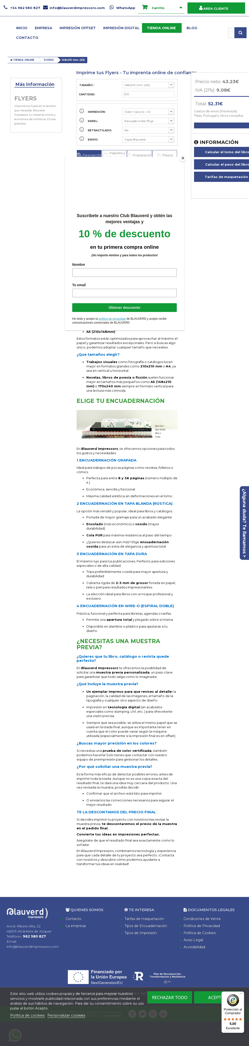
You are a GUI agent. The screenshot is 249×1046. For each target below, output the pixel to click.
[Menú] (241, 994)
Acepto (216, 997)
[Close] (183, 158)
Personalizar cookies (66, 1015)
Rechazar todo (169, 997)
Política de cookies (27, 1015)
